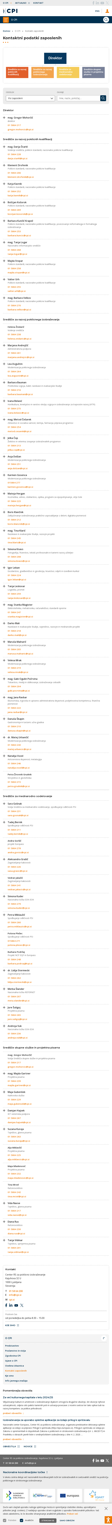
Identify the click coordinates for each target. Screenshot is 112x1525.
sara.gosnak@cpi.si (18, 815)
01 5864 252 (14, 191)
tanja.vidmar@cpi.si (18, 1251)
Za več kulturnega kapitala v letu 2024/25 (28, 1397)
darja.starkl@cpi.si (17, 158)
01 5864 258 (14, 268)
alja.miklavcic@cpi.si (18, 1159)
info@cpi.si (15, 1295)
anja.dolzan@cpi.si (18, 468)
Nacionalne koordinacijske (25, 1472)
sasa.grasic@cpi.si (17, 870)
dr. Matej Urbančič (16, 737)
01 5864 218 (14, 630)
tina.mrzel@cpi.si (17, 1196)
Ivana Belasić (12, 401)
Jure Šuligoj (11, 1007)
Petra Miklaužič (14, 914)
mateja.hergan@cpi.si (19, 505)
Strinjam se (48, 1520)
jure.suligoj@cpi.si (17, 1019)
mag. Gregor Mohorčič (18, 117)
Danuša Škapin (13, 718)
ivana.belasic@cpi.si (18, 412)
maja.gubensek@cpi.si (20, 1103)
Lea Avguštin (13, 364)
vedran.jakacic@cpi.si (19, 889)
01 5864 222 (14, 707)
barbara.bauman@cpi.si (20, 394)
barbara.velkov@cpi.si (19, 309)
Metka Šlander (13, 989)
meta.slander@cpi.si (18, 1000)
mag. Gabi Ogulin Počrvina (20, 678)
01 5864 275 (14, 408)
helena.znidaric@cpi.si (19, 338)
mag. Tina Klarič (14, 530)
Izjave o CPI (11, 1360)
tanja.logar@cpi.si (17, 253)
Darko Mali (11, 623)
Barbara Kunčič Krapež (18, 220)
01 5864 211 (14, 829)
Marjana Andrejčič (15, 345)
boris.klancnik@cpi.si (19, 523)
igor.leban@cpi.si (17, 579)
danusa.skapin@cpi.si (19, 730)
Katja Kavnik (12, 183)
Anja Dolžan (12, 456)
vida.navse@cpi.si (17, 1214)
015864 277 (14, 482)
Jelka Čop (10, 438)
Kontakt (38, 2)
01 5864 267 (14, 1118)
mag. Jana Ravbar (15, 697)
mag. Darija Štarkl (15, 146)
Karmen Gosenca (15, 475)
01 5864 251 (14, 464)
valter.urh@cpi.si (17, 291)
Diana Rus (11, 1221)
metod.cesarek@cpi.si (19, 431)
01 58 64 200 (16, 1291)
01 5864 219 (14, 667)
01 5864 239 (14, 1080)
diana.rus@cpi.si (16, 1233)
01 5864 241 (14, 885)
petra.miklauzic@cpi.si (20, 926)
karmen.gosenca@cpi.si (20, 486)
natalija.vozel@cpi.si (19, 767)
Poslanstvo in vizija (15, 1350)
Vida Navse (11, 1203)
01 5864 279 (14, 903)
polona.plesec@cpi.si (19, 944)
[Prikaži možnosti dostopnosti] (108, 1520)
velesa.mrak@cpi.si (18, 672)
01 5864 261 (14, 352)
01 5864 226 (14, 866)
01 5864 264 (14, 371)
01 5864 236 (14, 1033)
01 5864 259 (14, 593)
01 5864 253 (14, 231)
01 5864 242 (14, 1192)
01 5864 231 (14, 811)
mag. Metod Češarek (17, 419)
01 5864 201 (14, 1247)
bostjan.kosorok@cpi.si (20, 213)
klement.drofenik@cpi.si (21, 176)
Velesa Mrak (12, 660)
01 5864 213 (14, 445)
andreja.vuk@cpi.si (18, 1037)
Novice (30, 1446)
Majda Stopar (13, 260)
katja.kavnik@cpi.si (18, 195)
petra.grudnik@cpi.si (19, 786)
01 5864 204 (14, 686)
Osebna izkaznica (14, 1365)
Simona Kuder (13, 896)
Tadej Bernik (12, 822)
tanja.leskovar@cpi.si (19, 598)
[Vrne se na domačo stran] (10, 11)
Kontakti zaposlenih (16, 1370)
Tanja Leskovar (14, 586)
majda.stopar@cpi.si (19, 272)
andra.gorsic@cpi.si (18, 852)
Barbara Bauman (14, 382)
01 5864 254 (14, 427)
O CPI (7, 2)
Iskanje (60, 92)
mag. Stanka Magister (18, 604)
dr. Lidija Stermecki (16, 970)
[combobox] (30, 98)
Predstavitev (12, 1345)
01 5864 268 (14, 249)
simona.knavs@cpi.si (19, 560)
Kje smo (12, 1325)
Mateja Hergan (14, 493)
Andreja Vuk (12, 1026)
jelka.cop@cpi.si (16, 449)
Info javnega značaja (16, 1380)
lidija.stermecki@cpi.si (20, 982)
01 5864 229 (14, 1099)
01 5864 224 (14, 575)
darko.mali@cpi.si (17, 635)
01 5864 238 (14, 334)
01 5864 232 (14, 1173)
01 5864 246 (14, 763)
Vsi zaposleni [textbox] (15, 98)
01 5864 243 (14, 744)
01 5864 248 (14, 959)
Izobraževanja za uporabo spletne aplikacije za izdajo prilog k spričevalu (46, 1420)
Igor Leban (11, 567)
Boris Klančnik (13, 512)
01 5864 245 (14, 538)
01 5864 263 (14, 1136)
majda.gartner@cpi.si (19, 1085)
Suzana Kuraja (13, 1129)
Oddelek (10, 92)
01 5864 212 (14, 519)
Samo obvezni (67, 1520)
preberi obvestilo (13, 1413)
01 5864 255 (14, 286)
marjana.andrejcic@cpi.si (21, 357)
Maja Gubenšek (14, 1092)
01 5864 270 (14, 305)
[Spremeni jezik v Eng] (97, 11)
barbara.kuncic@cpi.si (19, 235)
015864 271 (14, 940)
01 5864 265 (14, 1014)
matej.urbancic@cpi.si (19, 749)
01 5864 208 (14, 556)
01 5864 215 (14, 781)
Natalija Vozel (13, 756)
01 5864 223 (14, 501)
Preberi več (72, 1513)
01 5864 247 (14, 612)
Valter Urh (11, 279)
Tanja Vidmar (13, 1240)
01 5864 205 (14, 649)
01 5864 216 (14, 389)
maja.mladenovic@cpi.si (20, 1177)
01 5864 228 (14, 154)
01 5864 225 (14, 1155)
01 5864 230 (14, 1229)
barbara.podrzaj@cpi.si (20, 963)
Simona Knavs (13, 549)
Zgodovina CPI (13, 1355)
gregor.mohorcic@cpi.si (20, 129)
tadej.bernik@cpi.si (18, 833)
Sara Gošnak (12, 803)
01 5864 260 (14, 922)
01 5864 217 (14, 125)
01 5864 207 (14, 996)
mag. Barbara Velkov (17, 298)
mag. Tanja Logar (15, 242)
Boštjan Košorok (15, 202)
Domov (6, 31)
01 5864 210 (14, 726)
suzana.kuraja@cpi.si (19, 1140)
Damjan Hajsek (14, 1110)
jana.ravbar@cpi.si (17, 712)
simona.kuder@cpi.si (19, 907)
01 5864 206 (14, 172)
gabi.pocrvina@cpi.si (19, 690)
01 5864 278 (14, 848)
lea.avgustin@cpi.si (18, 375)
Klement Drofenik (15, 165)
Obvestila (11, 1446)
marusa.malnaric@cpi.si (20, 653)
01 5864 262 (14, 977)
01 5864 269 (14, 209)
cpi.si (12, 1299)
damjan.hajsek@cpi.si (19, 1122)
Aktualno (22, 2)
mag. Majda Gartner (17, 1073)
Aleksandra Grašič (15, 859)
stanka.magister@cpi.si (20, 616)
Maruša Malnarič (14, 641)
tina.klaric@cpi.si (17, 542)
